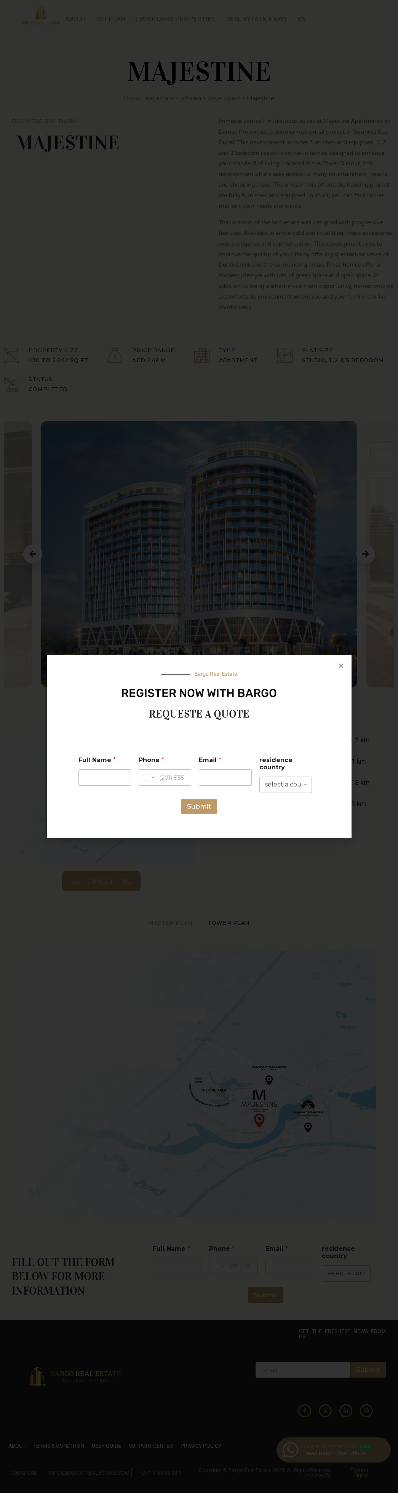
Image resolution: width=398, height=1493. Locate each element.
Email (210, 760)
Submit (199, 806)
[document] (199, 746)
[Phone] (165, 777)
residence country (276, 763)
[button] (341, 665)
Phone (151, 760)
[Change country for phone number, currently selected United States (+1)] (148, 777)
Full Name (97, 760)
